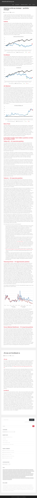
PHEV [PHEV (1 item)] (26, 473)
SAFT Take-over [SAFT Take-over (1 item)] (17, 475)
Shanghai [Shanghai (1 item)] (31, 475)
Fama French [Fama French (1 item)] (15, 471)
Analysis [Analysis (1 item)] (6, 469)
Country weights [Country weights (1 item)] (26, 469)
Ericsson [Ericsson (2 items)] (4, 471)
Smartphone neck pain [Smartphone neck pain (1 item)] (22, 476)
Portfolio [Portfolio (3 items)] (4, 475)
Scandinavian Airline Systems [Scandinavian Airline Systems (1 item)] (25, 475)
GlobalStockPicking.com (8, 1)
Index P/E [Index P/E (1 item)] (19, 472)
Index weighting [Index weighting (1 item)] (23, 472)
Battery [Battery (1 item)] (14, 469)
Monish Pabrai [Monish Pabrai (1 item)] (20, 473)
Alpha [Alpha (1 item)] (4, 469)
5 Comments (12, 355)
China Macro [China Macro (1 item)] (17, 469)
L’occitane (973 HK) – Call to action (8, 444)
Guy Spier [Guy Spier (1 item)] (29, 471)
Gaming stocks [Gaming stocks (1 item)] (25, 471)
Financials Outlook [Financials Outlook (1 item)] (19, 471)
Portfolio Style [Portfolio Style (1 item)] (8, 475)
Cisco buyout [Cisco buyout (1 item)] (22, 469)
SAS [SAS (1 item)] (20, 475)
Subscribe (31, 419)
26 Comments (13, 12)
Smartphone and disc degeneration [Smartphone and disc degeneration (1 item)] (13, 476)
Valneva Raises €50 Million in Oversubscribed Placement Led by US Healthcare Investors (19, 249)
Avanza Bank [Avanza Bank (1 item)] (10, 469)
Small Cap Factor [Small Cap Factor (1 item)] (5, 476)
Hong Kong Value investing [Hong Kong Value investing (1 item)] (13, 472)
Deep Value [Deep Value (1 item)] (31, 469)
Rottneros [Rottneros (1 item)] (12, 475)
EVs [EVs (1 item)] (6, 471)
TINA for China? (5, 440)
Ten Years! (4, 438)
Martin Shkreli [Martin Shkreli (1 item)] (15, 473)
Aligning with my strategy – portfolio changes (16, 8)
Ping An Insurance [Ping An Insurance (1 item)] (30, 473)
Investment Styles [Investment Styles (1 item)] (28, 472)
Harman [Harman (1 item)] (33, 471)
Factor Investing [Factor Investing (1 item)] (10, 471)
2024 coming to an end (6, 442)
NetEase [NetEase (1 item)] (24, 473)
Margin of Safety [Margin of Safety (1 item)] (10, 473)
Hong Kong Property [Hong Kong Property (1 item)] (6, 472)
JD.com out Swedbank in (12, 353)
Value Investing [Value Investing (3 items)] (10, 479)
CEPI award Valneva (20, 241)
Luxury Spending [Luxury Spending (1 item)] (5, 473)
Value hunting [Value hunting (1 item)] (5, 479)
